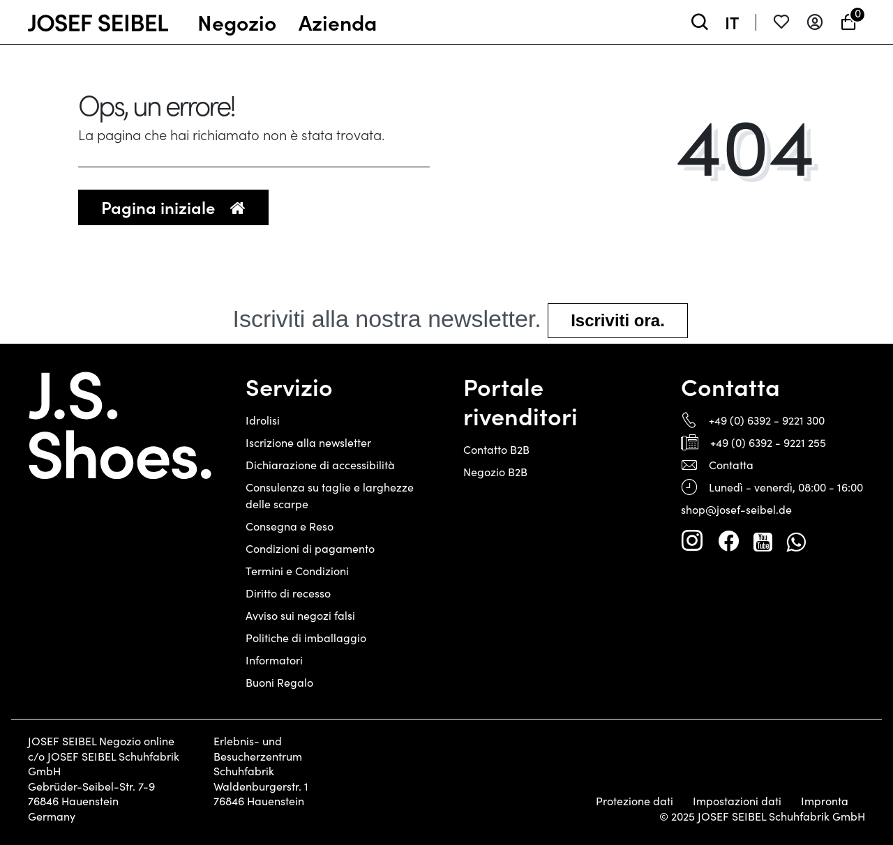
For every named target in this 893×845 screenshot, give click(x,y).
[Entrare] (815, 22)
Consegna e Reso (289, 526)
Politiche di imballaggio (306, 637)
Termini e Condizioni (297, 570)
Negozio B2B (495, 471)
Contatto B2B (496, 449)
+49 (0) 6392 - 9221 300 (767, 420)
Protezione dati (634, 801)
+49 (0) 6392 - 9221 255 (768, 442)
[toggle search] (699, 22)
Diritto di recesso (288, 593)
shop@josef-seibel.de (736, 509)
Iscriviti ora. (618, 320)
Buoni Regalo (279, 682)
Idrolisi (263, 420)
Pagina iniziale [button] (173, 206)
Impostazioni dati (737, 801)
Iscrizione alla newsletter (308, 442)
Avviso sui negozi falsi (300, 615)
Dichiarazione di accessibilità (320, 464)
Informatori (274, 660)
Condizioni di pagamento (310, 548)
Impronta (824, 801)
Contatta (731, 464)
